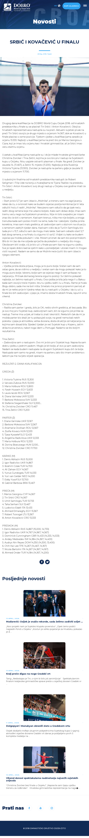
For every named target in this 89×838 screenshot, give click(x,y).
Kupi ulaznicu (71, 6)
